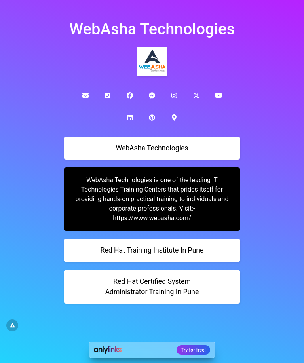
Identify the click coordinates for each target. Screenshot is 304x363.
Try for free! (193, 350)
